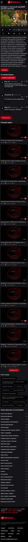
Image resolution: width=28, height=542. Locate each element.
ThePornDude (4, 530)
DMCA (10, 536)
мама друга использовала (9, 393)
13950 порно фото (14, 509)
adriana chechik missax (8, 405)
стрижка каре (5, 390)
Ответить (7, 89)
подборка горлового (7, 386)
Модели (3, 533)
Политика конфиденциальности (9, 539)
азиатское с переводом (19, 401)
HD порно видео (10, 511)
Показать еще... (6, 117)
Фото (19, 530)
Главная (3, 528)
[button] (2, 2)
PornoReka (20, 528)
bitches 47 (20, 405)
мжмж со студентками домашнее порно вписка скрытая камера (12, 397)
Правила (3, 536)
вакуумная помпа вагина (8, 378)
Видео (12, 530)
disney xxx (19, 386)
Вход (18, 533)
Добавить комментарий (8, 77)
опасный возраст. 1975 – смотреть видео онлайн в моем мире (13, 382)
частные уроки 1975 (18, 390)
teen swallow (5, 401)
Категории (10, 533)
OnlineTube (11, 528)
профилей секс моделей (9, 512)
